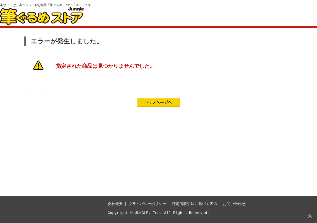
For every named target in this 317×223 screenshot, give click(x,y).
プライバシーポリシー (147, 204)
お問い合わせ (234, 204)
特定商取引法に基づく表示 (194, 204)
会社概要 (115, 204)
